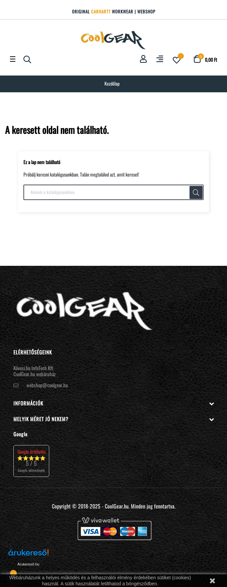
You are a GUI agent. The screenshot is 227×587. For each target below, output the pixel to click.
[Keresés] (113, 192)
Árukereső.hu (28, 564)
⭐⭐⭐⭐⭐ (31, 460)
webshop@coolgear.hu (47, 385)
